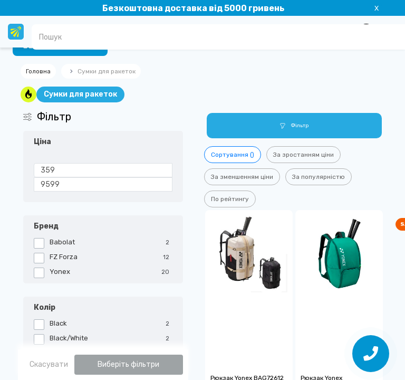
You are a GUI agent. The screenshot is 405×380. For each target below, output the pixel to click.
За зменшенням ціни (242, 176)
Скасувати (49, 364)
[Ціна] (103, 170)
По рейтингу (230, 199)
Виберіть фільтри (128, 364)
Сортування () (232, 154)
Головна (38, 71)
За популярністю (318, 176)
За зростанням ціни (303, 154)
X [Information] (376, 8)
